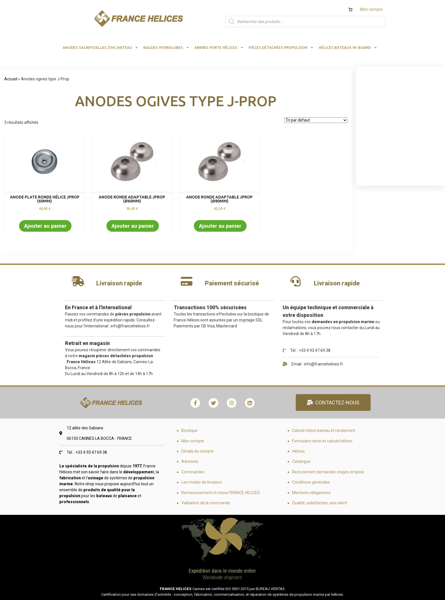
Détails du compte (197, 451)
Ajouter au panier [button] (45, 226)
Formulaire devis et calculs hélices (322, 441)
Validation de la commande (205, 503)
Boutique (189, 430)
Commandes (193, 472)
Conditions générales (311, 482)
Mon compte (371, 9)
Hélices (298, 451)
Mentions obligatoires (311, 492)
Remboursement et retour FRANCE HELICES (220, 492)
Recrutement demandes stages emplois (328, 472)
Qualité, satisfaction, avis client (319, 503)
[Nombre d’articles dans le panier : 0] (350, 9)
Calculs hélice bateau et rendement (323, 430)
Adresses (189, 461)
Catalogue (301, 461)
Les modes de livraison (201, 482)
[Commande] (315, 120)
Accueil (10, 79)
